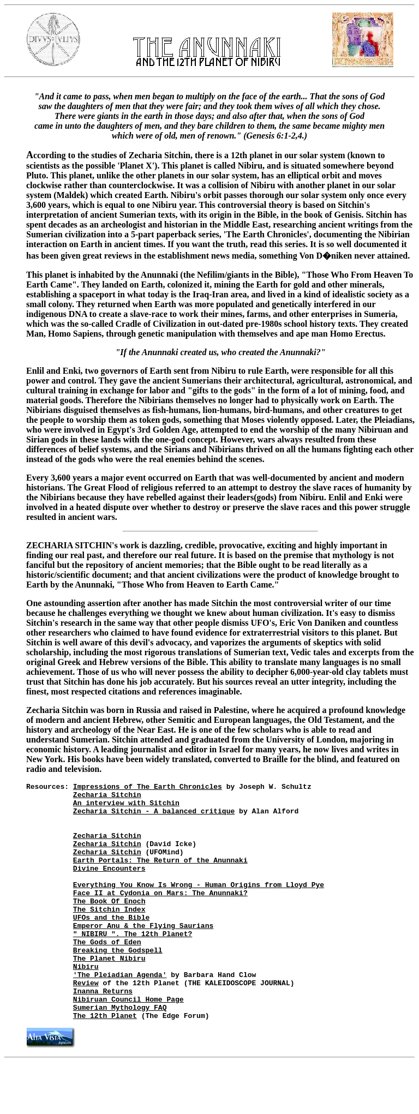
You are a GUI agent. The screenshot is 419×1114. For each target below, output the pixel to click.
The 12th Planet (105, 1063)
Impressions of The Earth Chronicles (147, 788)
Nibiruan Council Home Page (128, 1043)
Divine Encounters (109, 886)
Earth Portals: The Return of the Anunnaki (160, 876)
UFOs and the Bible (111, 945)
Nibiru (86, 1004)
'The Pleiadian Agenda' (120, 1014)
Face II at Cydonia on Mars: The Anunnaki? (160, 915)
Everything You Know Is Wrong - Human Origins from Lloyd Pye (198, 906)
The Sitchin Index (109, 935)
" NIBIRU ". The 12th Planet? (132, 964)
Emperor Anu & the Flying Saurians (143, 955)
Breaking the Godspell (118, 984)
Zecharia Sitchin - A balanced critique (154, 817)
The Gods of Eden (107, 974)
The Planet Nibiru (109, 994)
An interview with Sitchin (126, 807)
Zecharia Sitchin (107, 797)
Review (86, 1023)
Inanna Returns (103, 1033)
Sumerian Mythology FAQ (120, 1053)
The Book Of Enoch (109, 925)
